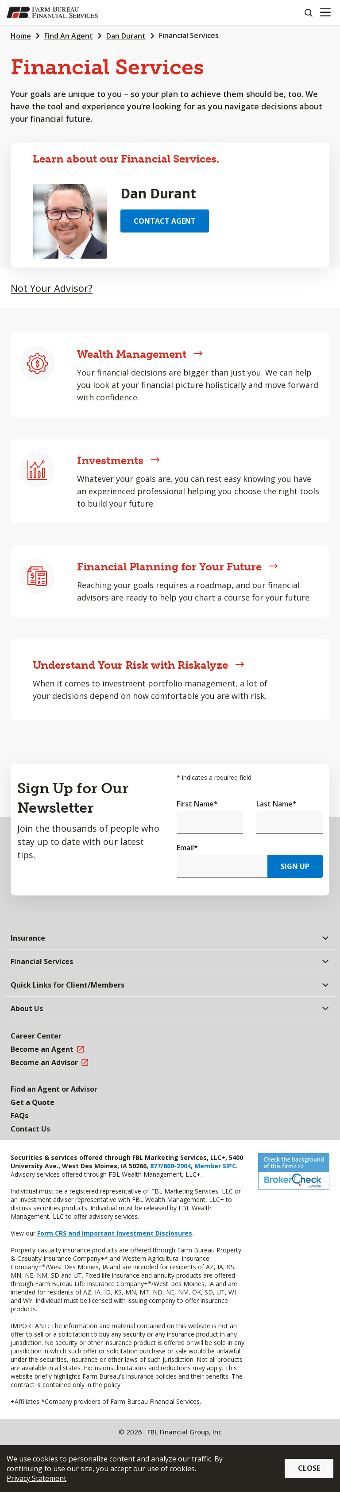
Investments (118, 460)
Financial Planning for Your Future (177, 566)
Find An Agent (68, 36)
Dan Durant (126, 36)
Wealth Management (140, 354)
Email (187, 848)
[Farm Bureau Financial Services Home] (52, 12)
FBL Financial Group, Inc (184, 1431)
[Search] (308, 12)
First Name (197, 804)
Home (21, 36)
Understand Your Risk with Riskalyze (138, 665)
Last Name (276, 804)
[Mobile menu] (325, 12)
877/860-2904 (169, 1166)
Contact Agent (165, 221)
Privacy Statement (36, 1478)
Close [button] (309, 1468)
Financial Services (189, 35)
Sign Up (295, 866)
